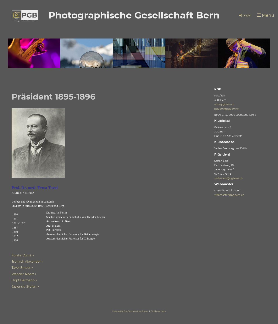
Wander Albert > (24, 274)
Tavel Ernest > (22, 268)
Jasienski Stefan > (25, 286)
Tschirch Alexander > (27, 261)
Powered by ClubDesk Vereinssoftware (130, 311)
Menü (265, 15)
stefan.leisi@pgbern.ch (228, 178)
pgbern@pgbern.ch (226, 108)
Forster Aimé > (23, 255)
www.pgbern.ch (224, 104)
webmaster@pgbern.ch (229, 194)
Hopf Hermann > (24, 280)
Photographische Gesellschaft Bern (134, 15)
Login (244, 15)
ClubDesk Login (158, 311)
